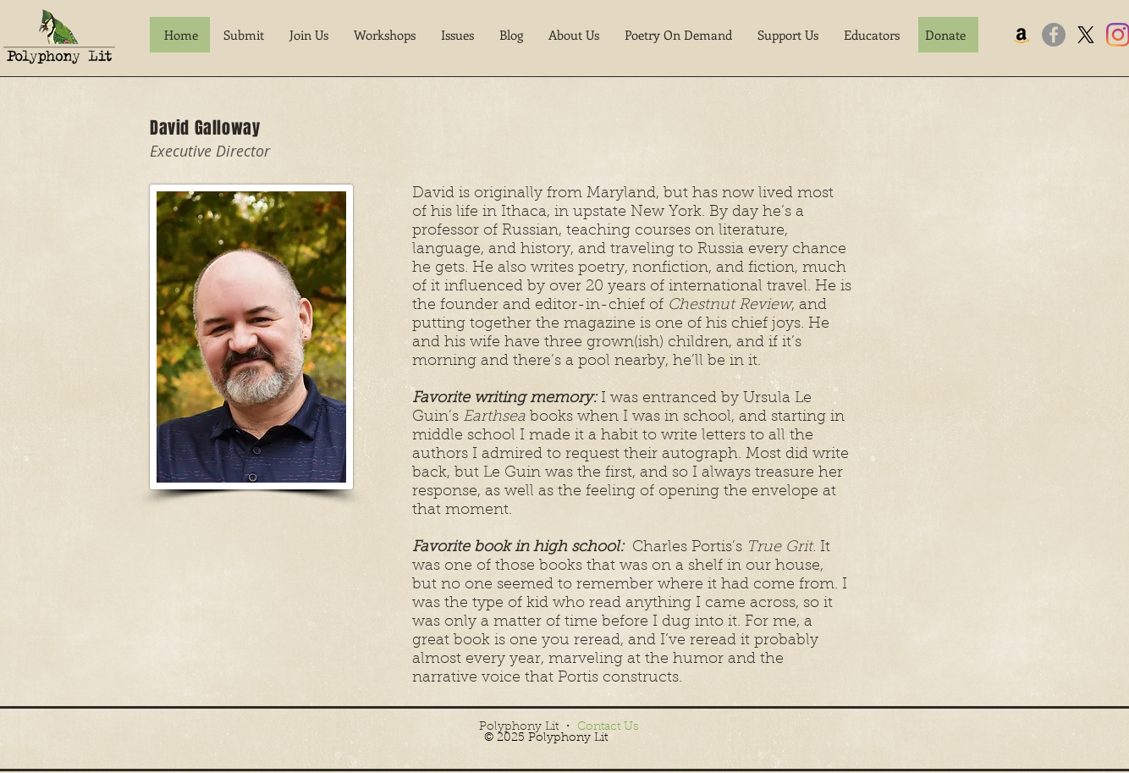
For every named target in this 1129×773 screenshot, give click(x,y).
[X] (1086, 35)
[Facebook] (1054, 35)
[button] (244, 34)
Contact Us (607, 727)
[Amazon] (1021, 35)
